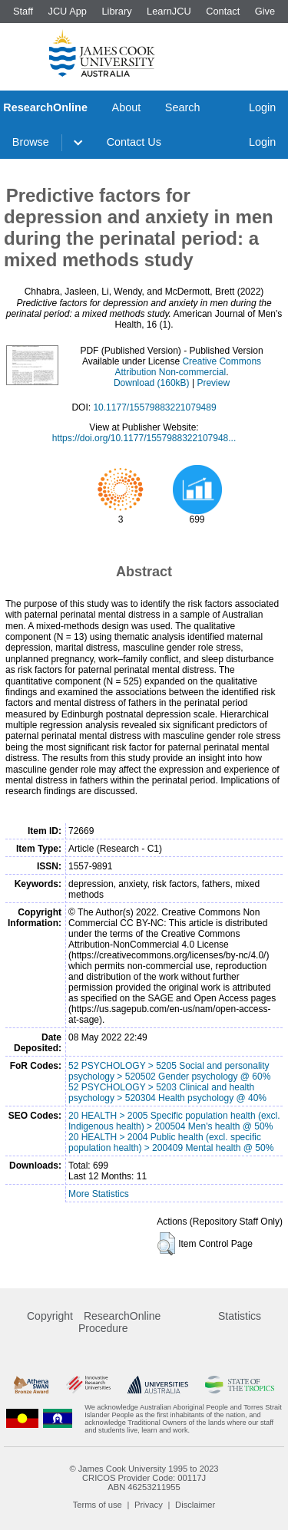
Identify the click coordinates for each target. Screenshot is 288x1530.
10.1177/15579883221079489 (154, 407)
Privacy (148, 1504)
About (126, 107)
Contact (223, 11)
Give (265, 11)
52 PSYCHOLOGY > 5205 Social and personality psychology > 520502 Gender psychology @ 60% (169, 1071)
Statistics (239, 1316)
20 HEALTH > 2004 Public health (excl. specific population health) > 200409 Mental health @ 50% (170, 1142)
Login (262, 107)
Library (116, 11)
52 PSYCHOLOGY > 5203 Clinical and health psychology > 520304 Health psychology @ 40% (167, 1092)
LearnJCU (169, 11)
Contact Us (134, 142)
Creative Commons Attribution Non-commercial (187, 367)
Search (182, 107)
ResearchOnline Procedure (119, 1322)
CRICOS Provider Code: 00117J (144, 1477)
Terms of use (97, 1504)
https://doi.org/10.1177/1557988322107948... (144, 438)
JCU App (67, 11)
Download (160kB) (152, 383)
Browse (30, 142)
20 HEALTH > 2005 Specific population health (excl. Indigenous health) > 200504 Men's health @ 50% (174, 1121)
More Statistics (98, 1194)
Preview (213, 383)
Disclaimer (195, 1504)
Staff (23, 11)
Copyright (50, 1316)
